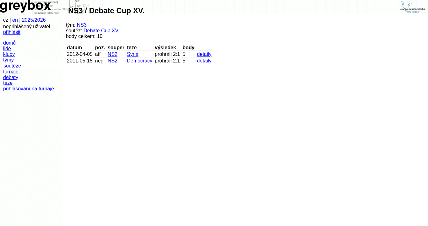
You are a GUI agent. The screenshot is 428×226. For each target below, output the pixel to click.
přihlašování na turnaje (28, 88)
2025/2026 (34, 20)
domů (9, 43)
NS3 (82, 25)
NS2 (112, 54)
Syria (132, 54)
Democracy (139, 60)
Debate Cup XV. (101, 30)
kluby (9, 54)
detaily (204, 54)
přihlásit (11, 32)
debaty (10, 77)
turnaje (11, 71)
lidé (7, 48)
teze (8, 83)
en (15, 20)
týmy (8, 59)
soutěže (12, 65)
